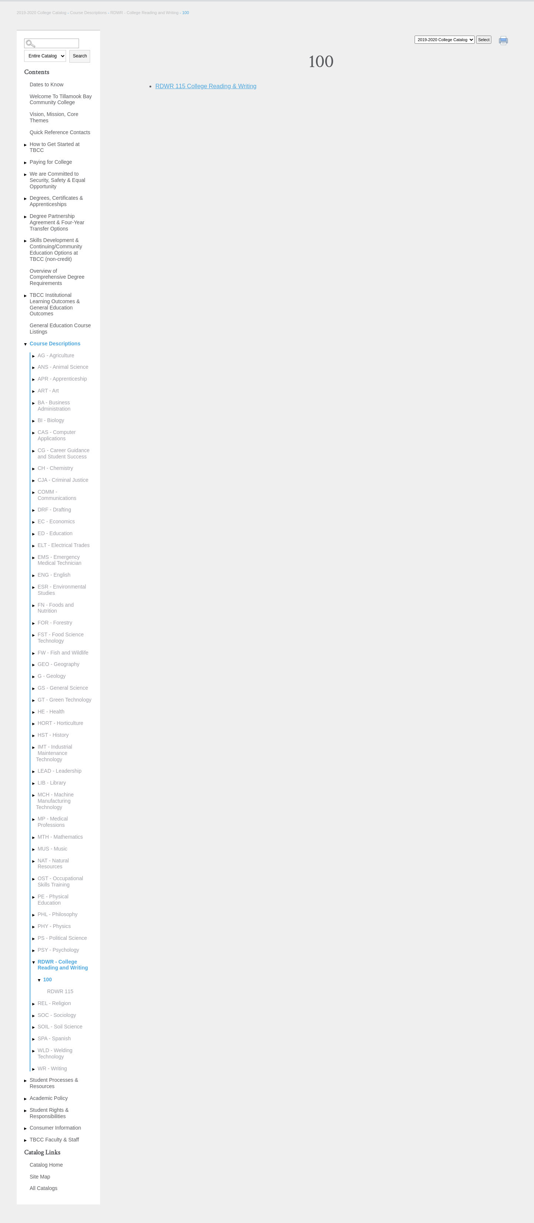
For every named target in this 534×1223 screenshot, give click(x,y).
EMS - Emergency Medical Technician (59, 560)
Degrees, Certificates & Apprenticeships (56, 201)
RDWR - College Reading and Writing (145, 12)
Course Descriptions (88, 12)
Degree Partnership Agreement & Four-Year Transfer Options (57, 222)
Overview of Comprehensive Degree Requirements (57, 277)
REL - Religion (54, 1003)
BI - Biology (50, 420)
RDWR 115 (60, 991)
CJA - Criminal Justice (62, 480)
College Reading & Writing (206, 86)
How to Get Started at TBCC (55, 147)
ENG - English (53, 575)
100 (47, 979)
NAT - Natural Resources (53, 864)
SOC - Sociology (56, 1015)
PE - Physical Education (52, 900)
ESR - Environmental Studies (61, 590)
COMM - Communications (56, 495)
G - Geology (51, 676)
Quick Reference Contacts (60, 132)
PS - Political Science (62, 938)
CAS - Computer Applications (56, 435)
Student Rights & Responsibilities (49, 1113)
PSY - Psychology (58, 950)
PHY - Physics (53, 926)
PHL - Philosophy (57, 914)
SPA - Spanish (53, 1038)
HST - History (53, 735)
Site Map (40, 1177)
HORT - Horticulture (60, 723)
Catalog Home (46, 1165)
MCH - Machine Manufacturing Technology (55, 801)
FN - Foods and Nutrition (55, 608)
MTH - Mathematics (60, 837)
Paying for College (51, 162)
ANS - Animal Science (62, 367)
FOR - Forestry (54, 623)
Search (80, 56)
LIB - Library (51, 783)
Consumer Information (55, 1128)
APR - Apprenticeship (62, 379)
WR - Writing (52, 1068)
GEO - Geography (58, 664)
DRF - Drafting (54, 510)
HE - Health (50, 712)
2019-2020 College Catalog (42, 12)
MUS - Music (52, 849)
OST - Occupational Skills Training (60, 881)
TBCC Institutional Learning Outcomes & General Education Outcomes (55, 304)
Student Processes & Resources (54, 1083)
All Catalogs (43, 1188)
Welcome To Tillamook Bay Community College (61, 99)
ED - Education (54, 533)
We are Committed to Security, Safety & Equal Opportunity (57, 180)
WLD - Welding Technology (54, 1053)
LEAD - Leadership (59, 771)
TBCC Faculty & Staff (54, 1140)
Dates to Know (46, 84)
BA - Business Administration (53, 406)
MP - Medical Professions (52, 822)
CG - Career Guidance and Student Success (63, 453)
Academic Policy (49, 1098)
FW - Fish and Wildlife (62, 653)
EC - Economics (56, 521)
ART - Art (48, 391)
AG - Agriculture (55, 355)
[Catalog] (445, 40)
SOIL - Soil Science (59, 1027)
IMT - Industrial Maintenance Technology (54, 753)
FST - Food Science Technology (60, 638)
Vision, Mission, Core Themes (54, 117)
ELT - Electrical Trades (63, 545)
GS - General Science (62, 688)
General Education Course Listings (60, 328)
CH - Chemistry (55, 468)
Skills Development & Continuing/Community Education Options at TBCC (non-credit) (56, 249)
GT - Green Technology (64, 700)
